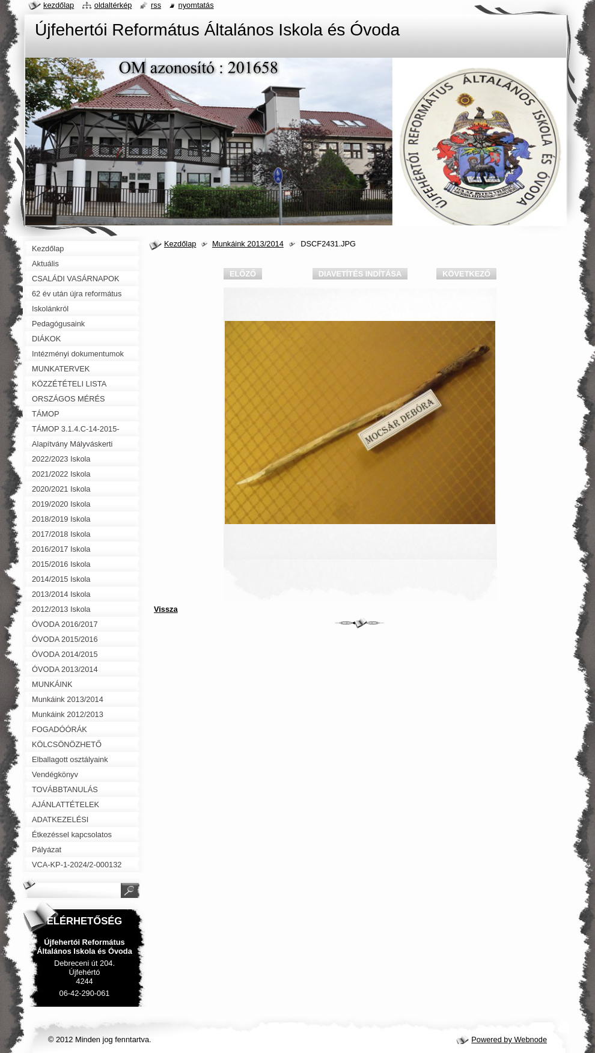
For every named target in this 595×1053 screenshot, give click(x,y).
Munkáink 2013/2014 (248, 243)
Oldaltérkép (113, 5)
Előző (243, 273)
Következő (466, 273)
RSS (156, 5)
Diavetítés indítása (360, 273)
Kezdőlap (180, 243)
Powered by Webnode (509, 1039)
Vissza (166, 609)
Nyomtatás (196, 5)
